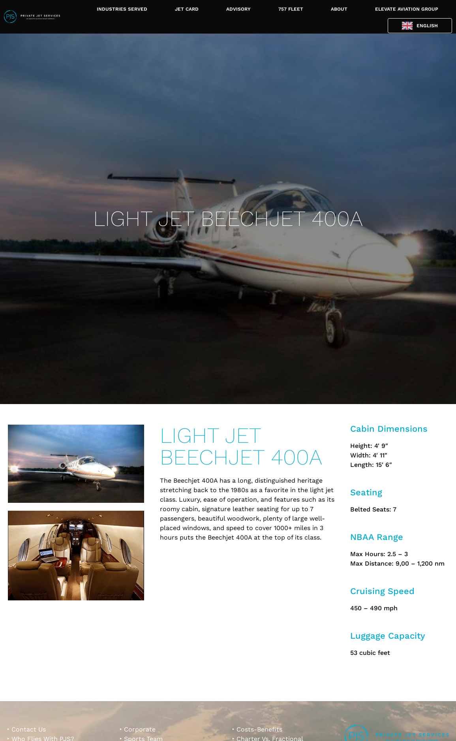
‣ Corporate (138, 729)
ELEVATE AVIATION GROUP (406, 9)
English (427, 25)
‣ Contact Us (26, 729)
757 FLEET (290, 9)
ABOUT (339, 9)
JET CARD (187, 9)
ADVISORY (238, 9)
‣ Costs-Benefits (257, 729)
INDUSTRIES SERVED (122, 9)
